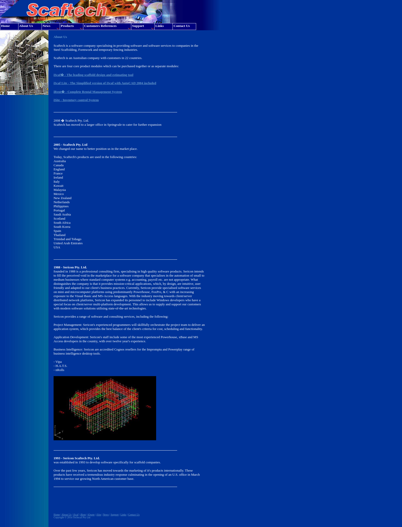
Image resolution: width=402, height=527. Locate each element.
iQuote (91, 514)
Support (114, 514)
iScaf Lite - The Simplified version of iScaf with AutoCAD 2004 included (105, 83)
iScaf (76, 514)
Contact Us (134, 514)
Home (57, 514)
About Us (67, 514)
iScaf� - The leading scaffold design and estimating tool (93, 75)
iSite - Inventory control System (76, 100)
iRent (83, 514)
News (106, 514)
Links (123, 514)
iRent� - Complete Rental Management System (88, 92)
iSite (98, 514)
